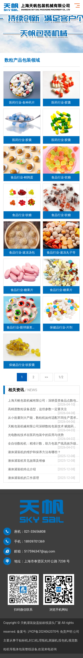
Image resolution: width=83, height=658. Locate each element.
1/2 (60, 377)
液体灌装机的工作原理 (23, 478)
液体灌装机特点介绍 (22, 469)
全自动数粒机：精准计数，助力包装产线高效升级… (43, 443)
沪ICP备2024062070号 (43, 631)
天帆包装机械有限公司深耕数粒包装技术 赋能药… (42, 426)
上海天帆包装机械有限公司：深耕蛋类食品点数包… (43, 400)
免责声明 (66, 631)
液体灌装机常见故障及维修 (26, 460)
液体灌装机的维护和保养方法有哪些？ (34, 452)
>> (46, 377)
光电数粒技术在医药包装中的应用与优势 (36, 435)
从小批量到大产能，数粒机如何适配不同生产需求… (43, 417)
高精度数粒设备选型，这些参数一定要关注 (37, 409)
